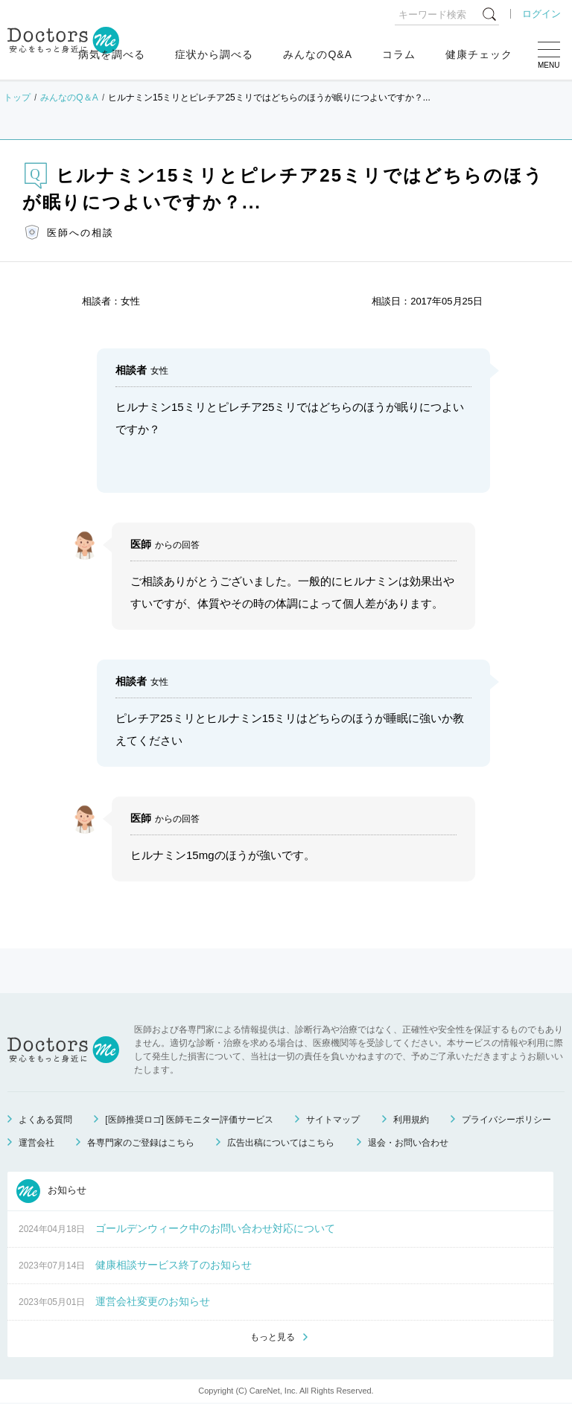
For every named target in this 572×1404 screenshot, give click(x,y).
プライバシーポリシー (506, 1119)
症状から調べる (214, 54)
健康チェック (478, 54)
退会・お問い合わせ (408, 1142)
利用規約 (411, 1119)
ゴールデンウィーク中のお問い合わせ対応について (215, 1228)
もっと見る (272, 1338)
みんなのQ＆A (69, 97)
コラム (399, 54)
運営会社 (36, 1142)
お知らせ (51, 1191)
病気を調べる (111, 54)
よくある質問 (45, 1119)
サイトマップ (333, 1119)
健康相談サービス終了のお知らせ (173, 1265)
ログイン (541, 13)
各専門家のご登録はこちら (140, 1142)
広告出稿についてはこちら (280, 1142)
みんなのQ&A (317, 54)
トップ (17, 97)
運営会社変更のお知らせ (152, 1301)
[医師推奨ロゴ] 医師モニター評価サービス (189, 1119)
